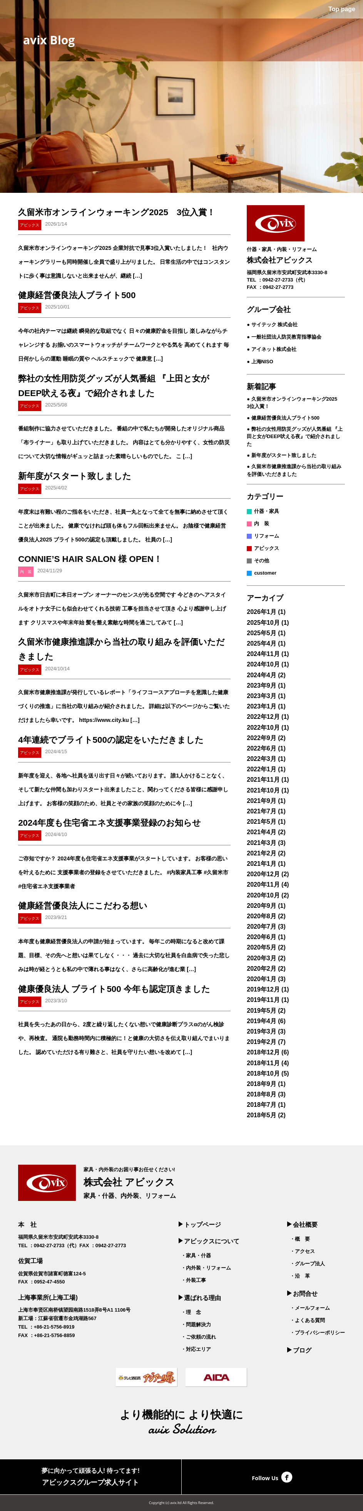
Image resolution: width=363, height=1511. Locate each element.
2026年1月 (261, 612)
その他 (261, 560)
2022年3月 (261, 759)
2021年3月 (261, 843)
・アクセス (302, 1251)
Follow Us (272, 1477)
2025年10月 (263, 622)
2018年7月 (261, 1104)
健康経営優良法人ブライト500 (76, 295)
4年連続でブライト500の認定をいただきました (111, 740)
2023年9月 (261, 685)
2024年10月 (263, 664)
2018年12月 (263, 1052)
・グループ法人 (307, 1263)
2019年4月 (261, 1021)
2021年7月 (261, 811)
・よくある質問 (307, 1320)
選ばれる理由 (200, 1298)
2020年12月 (263, 874)
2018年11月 (263, 1063)
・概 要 (300, 1239)
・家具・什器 (196, 1255)
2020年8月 (261, 916)
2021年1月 (261, 863)
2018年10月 (263, 1073)
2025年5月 (261, 633)
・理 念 (191, 1312)
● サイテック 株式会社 (272, 324)
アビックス (266, 548)
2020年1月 (261, 979)
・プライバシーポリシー (317, 1333)
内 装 (261, 523)
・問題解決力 (196, 1324)
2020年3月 (261, 958)
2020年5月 (261, 947)
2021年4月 (261, 832)
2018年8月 (261, 1094)
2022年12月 (263, 716)
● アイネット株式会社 (271, 349)
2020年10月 (263, 895)
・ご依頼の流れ (198, 1337)
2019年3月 (261, 1031)
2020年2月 (261, 968)
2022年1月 (261, 769)
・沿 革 (300, 1276)
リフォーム (266, 536)
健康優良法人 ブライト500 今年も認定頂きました (114, 989)
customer (265, 573)
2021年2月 (261, 853)
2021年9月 (261, 801)
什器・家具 (266, 511)
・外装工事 (193, 1280)
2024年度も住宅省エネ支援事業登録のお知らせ (109, 823)
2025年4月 (261, 643)
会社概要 (302, 1224)
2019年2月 (261, 1042)
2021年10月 (263, 790)
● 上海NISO (260, 361)
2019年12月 (263, 989)
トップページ (200, 1224)
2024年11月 (263, 654)
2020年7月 (261, 926)
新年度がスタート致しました (74, 476)
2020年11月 (263, 884)
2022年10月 (263, 727)
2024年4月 (261, 675)
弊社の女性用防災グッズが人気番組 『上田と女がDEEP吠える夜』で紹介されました (295, 436)
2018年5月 (261, 1115)
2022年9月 (261, 738)
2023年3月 (261, 696)
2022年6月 (261, 748)
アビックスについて (209, 1241)
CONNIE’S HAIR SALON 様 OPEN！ (90, 559)
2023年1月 (261, 706)
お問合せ (302, 1293)
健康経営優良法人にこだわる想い (82, 906)
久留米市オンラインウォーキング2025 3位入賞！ (116, 212)
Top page (341, 9)
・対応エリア (196, 1349)
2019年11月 (263, 1000)
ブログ (299, 1350)
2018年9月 (261, 1084)
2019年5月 (261, 1010)
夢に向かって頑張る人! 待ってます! (91, 1477)
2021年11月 (263, 779)
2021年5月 (261, 821)
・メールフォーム (310, 1308)
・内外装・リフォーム (206, 1268)
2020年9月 (261, 905)
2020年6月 (261, 937)
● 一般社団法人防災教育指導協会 (284, 337)
